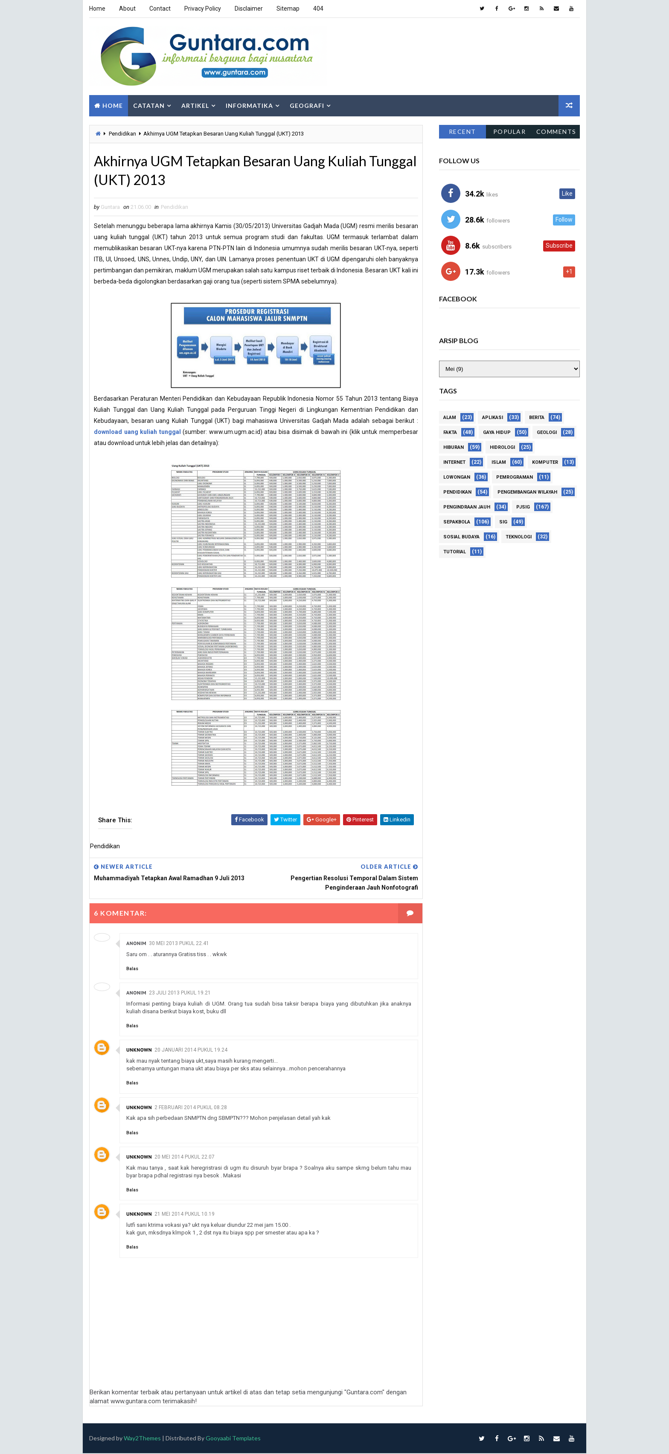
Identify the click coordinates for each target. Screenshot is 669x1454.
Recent (462, 131)
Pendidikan (122, 133)
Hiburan (453, 448)
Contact (160, 8)
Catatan (149, 105)
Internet (454, 462)
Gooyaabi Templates (233, 1438)
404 (318, 8)
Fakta (450, 433)
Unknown (139, 1050)
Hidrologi (502, 448)
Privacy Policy (202, 8)
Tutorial (454, 552)
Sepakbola (456, 522)
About (127, 8)
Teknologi (519, 537)
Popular (509, 131)
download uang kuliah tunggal (137, 431)
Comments (556, 131)
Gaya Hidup (497, 433)
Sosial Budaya (461, 537)
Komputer (545, 462)
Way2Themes (142, 1438)
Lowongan (456, 477)
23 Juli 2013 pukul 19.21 (180, 993)
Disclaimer (249, 8)
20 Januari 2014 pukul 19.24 (190, 1050)
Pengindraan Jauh (466, 507)
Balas (132, 968)
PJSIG (523, 507)
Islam (499, 462)
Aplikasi (492, 418)
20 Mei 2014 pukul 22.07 (184, 1157)
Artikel (195, 105)
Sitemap (288, 8)
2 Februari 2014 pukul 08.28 (190, 1107)
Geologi (547, 433)
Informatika (249, 105)
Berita (536, 418)
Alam (449, 418)
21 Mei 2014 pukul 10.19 (184, 1214)
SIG (503, 522)
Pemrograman (514, 477)
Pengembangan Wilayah (527, 492)
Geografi (307, 105)
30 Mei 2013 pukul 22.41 (179, 943)
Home (97, 8)
